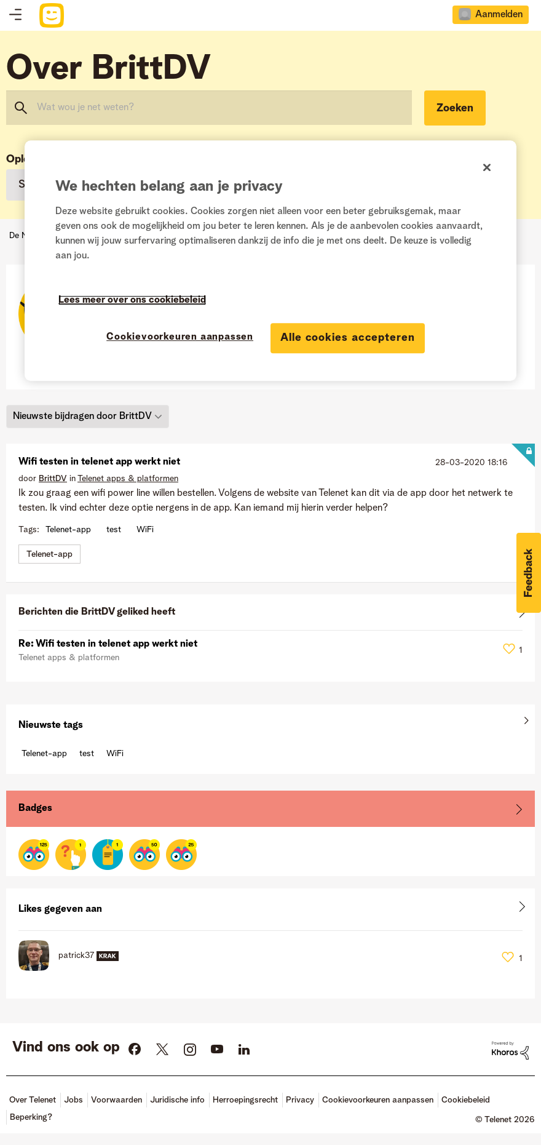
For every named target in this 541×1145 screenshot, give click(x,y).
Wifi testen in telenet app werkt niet (99, 462)
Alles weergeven (270, 615)
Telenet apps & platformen (127, 478)
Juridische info (177, 1100)
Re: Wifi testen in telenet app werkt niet (107, 644)
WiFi (145, 529)
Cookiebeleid (465, 1100)
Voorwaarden (116, 1100)
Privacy (300, 1100)
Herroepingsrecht (245, 1100)
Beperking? (31, 1117)
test (113, 529)
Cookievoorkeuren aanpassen (377, 1100)
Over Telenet (32, 1100)
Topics (15, 15)
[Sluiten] (486, 167)
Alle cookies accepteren (347, 337)
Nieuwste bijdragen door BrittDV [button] (82, 416)
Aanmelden (499, 15)
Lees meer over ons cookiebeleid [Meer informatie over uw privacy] (132, 300)
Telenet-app (68, 529)
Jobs (73, 1100)
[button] (528, 573)
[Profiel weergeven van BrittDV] (53, 478)
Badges (35, 808)
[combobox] (209, 107)
